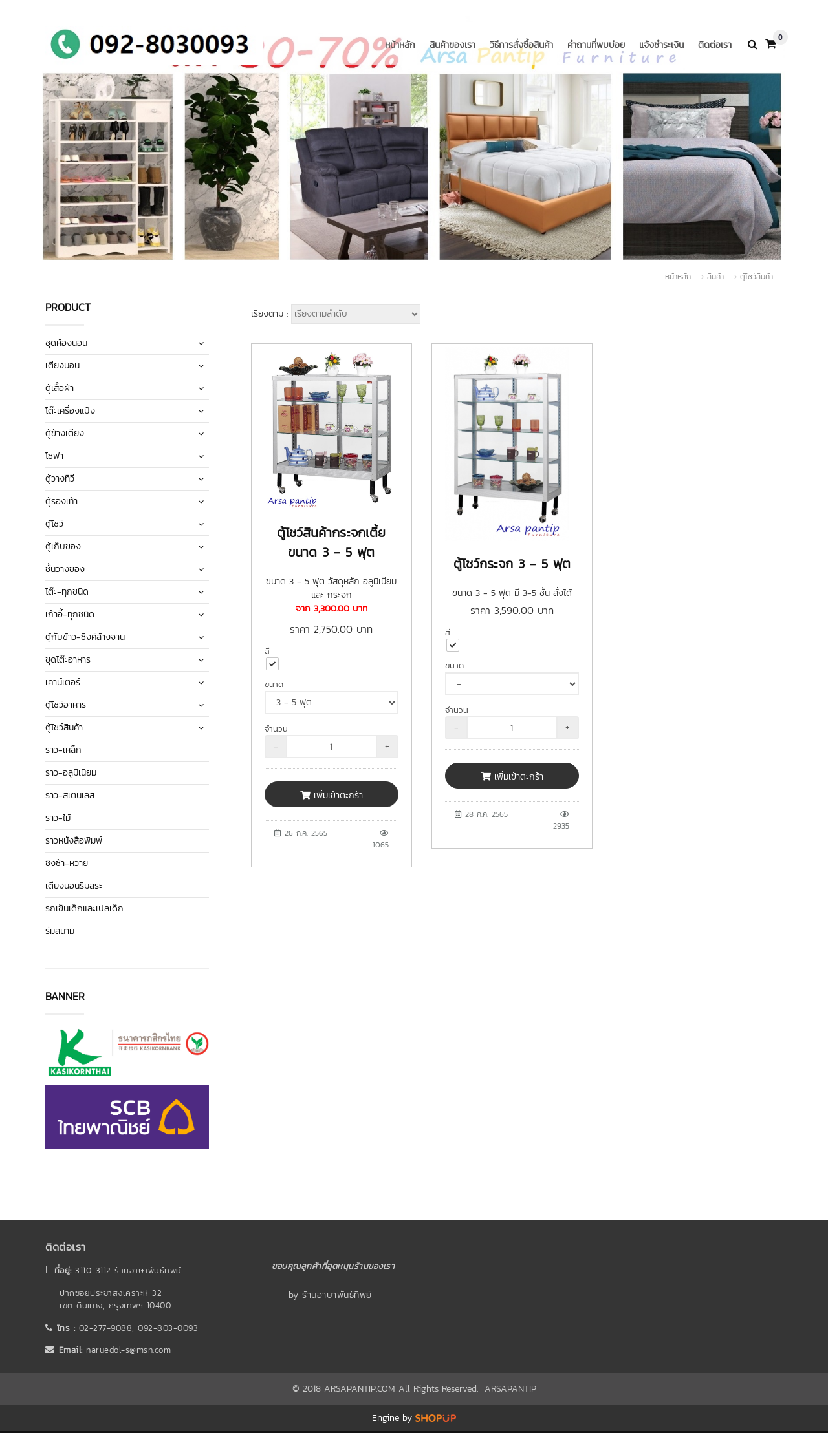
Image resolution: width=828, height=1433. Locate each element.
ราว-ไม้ (58, 818)
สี (267, 651)
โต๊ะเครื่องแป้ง (70, 411)
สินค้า (715, 276)
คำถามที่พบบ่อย (596, 45)
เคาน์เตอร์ (62, 682)
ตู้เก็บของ (63, 546)
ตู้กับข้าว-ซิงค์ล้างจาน (85, 637)
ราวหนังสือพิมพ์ (73, 840)
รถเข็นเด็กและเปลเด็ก (84, 908)
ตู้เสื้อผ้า (59, 388)
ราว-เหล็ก (63, 750)
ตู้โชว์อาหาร (65, 705)
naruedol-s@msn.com (128, 1350)
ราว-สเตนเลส (69, 795)
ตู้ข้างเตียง (64, 433)
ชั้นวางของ (65, 569)
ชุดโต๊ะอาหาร (68, 659)
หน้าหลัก (400, 45)
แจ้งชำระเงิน (661, 45)
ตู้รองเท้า (61, 501)
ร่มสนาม (59, 931)
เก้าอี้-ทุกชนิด (69, 614)
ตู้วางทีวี (59, 478)
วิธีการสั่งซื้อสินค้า (521, 45)
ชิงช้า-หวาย (66, 863)
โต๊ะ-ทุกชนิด (67, 592)
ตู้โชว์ (54, 524)
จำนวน (276, 729)
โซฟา (54, 456)
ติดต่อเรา (715, 45)
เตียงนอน (62, 365)
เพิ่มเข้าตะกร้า (331, 795)
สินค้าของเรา (452, 45)
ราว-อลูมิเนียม (70, 773)
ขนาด (274, 684)
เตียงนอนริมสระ (73, 886)
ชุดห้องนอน (66, 343)
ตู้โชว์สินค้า (756, 276)
